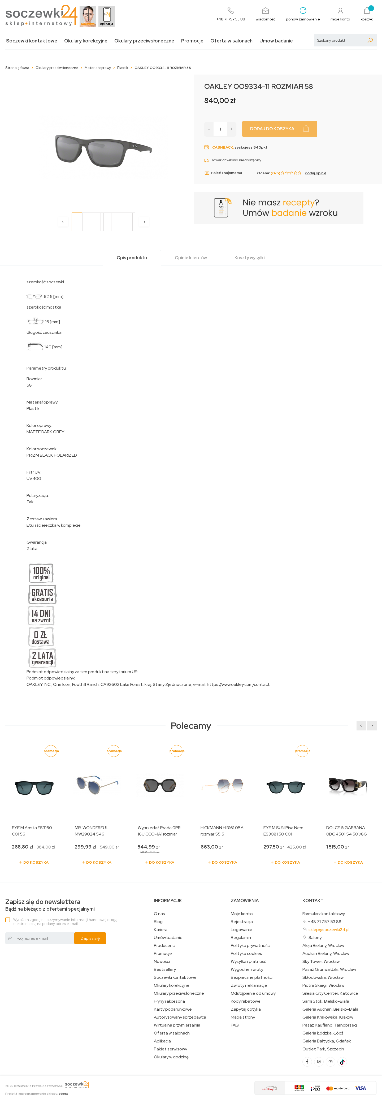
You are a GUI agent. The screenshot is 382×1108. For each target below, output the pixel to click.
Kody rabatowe (246, 1001)
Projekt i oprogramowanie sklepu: (36, 1094)
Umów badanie (276, 40)
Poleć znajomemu (223, 173)
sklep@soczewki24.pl (329, 929)
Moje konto (242, 913)
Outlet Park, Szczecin (323, 1049)
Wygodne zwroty (247, 969)
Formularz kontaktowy (323, 913)
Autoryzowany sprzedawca (180, 1017)
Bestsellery (165, 969)
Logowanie (241, 929)
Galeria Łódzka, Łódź (323, 1033)
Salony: (315, 937)
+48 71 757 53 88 (324, 921)
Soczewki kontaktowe (31, 40)
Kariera (160, 929)
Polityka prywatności (250, 945)
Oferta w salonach (231, 40)
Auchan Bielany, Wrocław (325, 953)
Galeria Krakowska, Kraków (327, 1017)
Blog (158, 921)
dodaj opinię (315, 173)
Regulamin (241, 937)
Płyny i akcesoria (169, 1001)
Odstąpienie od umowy (253, 993)
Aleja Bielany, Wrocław (323, 945)
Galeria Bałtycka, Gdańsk (326, 1041)
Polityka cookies (246, 953)
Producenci (164, 945)
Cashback (222, 147)
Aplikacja (162, 1041)
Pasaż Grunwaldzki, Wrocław (329, 969)
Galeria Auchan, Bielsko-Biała (330, 1009)
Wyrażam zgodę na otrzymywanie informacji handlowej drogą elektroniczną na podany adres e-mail (65, 921)
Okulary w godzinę (171, 1057)
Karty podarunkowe (173, 1009)
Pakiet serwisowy (170, 1049)
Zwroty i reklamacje (249, 985)
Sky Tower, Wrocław (321, 961)
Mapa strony (243, 1017)
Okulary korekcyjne (85, 40)
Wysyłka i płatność (248, 961)
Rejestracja (242, 921)
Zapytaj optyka (246, 1009)
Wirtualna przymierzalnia (177, 1025)
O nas (159, 913)
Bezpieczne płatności (251, 977)
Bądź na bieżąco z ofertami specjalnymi (50, 905)
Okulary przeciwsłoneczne (144, 40)
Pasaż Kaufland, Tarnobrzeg (329, 1025)
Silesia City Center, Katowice (330, 993)
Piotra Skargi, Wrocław (323, 985)
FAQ (235, 1025)
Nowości (162, 961)
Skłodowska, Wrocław (323, 977)
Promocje (192, 40)
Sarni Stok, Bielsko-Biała (325, 1001)
